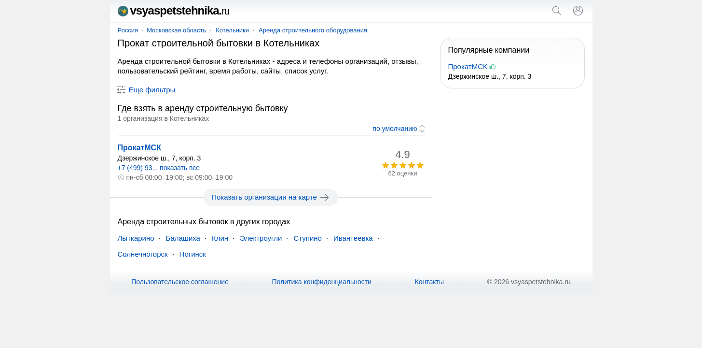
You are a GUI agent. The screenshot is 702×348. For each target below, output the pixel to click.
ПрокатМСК (139, 148)
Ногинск (192, 254)
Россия (128, 30)
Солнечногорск (143, 254)
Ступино (307, 238)
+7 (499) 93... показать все (159, 168)
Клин (220, 238)
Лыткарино (136, 238)
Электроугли (261, 238)
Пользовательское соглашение (180, 282)
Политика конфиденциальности (322, 282)
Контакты (429, 282)
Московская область (176, 30)
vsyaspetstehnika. (174, 10)
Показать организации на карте (270, 197)
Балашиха (183, 238)
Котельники (232, 30)
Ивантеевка (353, 238)
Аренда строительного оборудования (313, 30)
